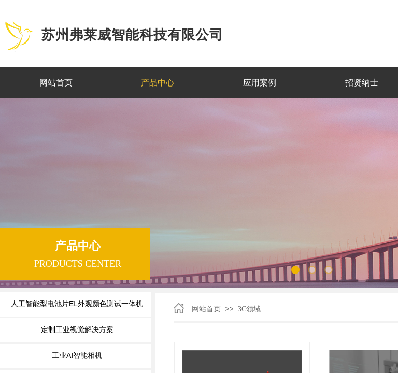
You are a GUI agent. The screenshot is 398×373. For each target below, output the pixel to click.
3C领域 (249, 309)
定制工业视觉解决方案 (77, 329)
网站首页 (206, 309)
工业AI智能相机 (77, 355)
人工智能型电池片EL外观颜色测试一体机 (77, 303)
